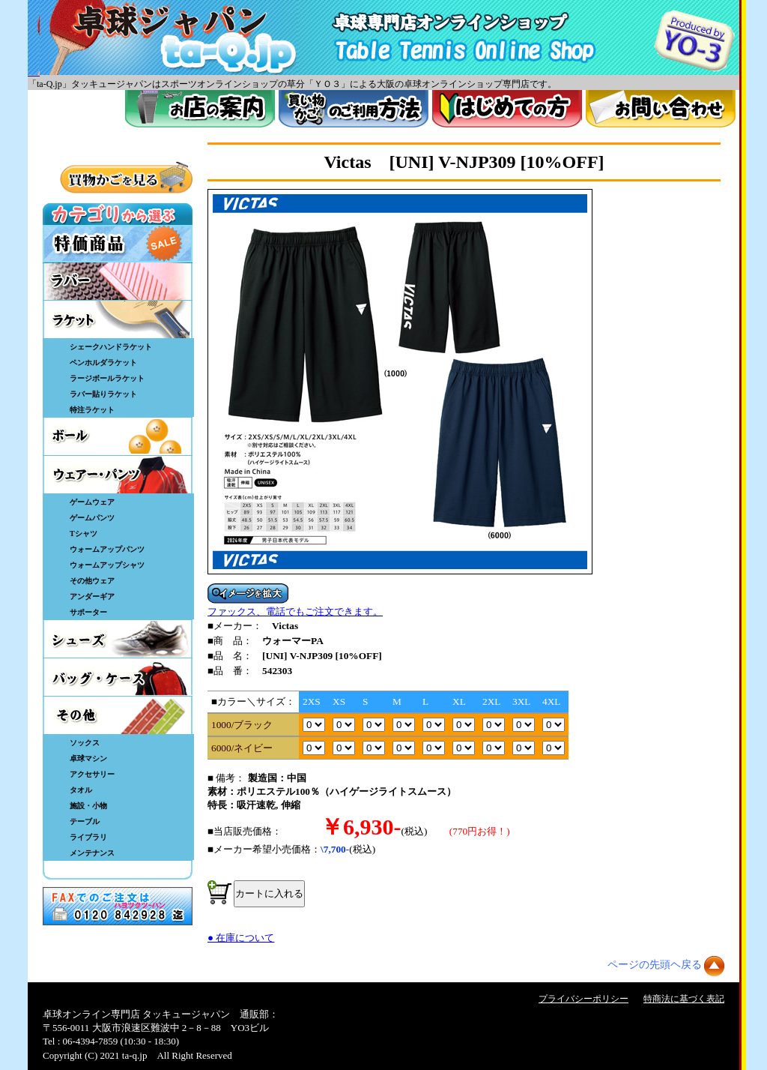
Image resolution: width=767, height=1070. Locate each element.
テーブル (85, 821)
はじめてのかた (507, 108)
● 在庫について (240, 937)
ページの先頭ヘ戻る (654, 964)
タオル (81, 790)
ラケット (117, 319)
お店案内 (200, 108)
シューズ (117, 639)
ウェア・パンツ (117, 474)
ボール (117, 436)
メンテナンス (92, 853)
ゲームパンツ (92, 518)
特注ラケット (92, 410)
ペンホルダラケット (103, 362)
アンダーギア (92, 596)
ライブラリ (88, 837)
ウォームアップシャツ (107, 565)
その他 (117, 715)
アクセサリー (92, 774)
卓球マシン (88, 758)
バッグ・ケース (117, 677)
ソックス (85, 743)
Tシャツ (83, 533)
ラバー (117, 281)
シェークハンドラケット (111, 347)
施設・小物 (88, 806)
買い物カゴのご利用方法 (353, 108)
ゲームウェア (92, 502)
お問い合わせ (661, 108)
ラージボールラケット (107, 378)
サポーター (88, 612)
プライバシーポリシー (583, 999)
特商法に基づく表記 (683, 999)
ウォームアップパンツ (107, 549)
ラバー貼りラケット (103, 394)
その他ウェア (92, 581)
